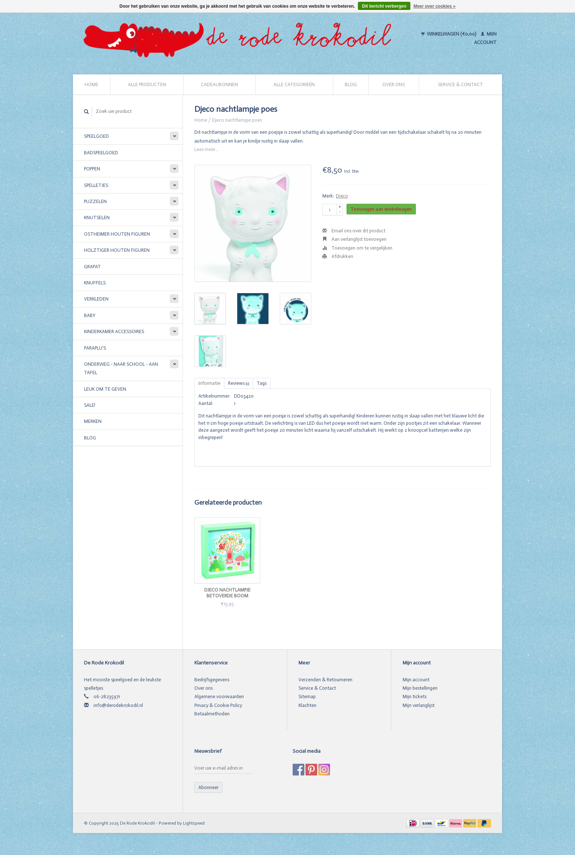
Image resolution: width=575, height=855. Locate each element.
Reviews (238, 383)
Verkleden (96, 299)
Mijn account (416, 679)
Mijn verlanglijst (419, 705)
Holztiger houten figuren (117, 250)
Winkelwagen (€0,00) (449, 34)
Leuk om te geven (105, 389)
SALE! (89, 405)
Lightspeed (194, 823)
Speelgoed (96, 136)
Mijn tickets (414, 696)
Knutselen (97, 217)
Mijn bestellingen (420, 688)
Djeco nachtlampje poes (237, 120)
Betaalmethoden (212, 713)
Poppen (92, 169)
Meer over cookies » (434, 6)
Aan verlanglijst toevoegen (354, 239)
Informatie (209, 383)
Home (91, 84)
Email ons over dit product (353, 230)
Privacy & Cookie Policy (218, 705)
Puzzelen (95, 201)
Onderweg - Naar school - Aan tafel (121, 368)
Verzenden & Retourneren (325, 679)
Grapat (92, 266)
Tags (262, 383)
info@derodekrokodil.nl (118, 705)
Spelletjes (96, 185)
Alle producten (147, 84)
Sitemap (307, 696)
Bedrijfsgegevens (211, 679)
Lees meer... (206, 149)
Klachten (307, 705)
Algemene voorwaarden (219, 696)
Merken (93, 421)
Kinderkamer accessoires (114, 331)
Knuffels (95, 282)
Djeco (342, 196)
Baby (89, 315)
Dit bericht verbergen (384, 6)
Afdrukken (337, 256)
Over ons (393, 84)
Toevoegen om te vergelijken (357, 248)
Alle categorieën (294, 84)
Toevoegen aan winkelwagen (381, 209)
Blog (351, 84)
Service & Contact (460, 84)
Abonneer (208, 787)
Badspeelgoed (101, 152)
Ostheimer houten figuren (117, 234)
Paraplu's (95, 348)
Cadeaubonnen (219, 84)
